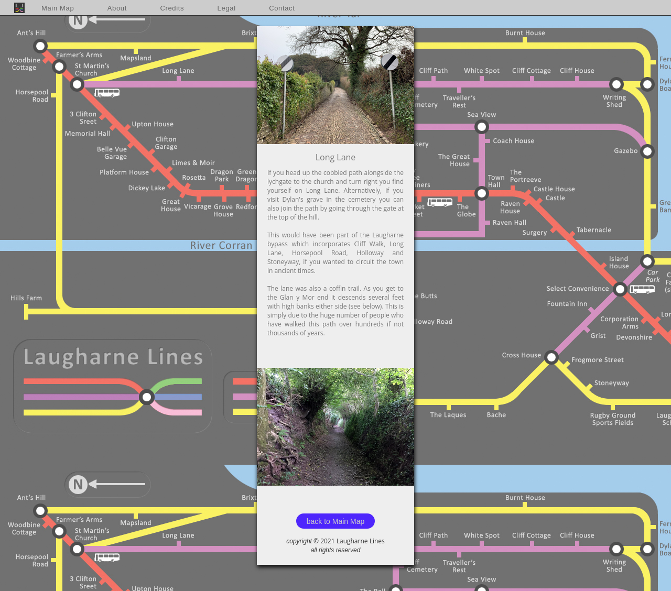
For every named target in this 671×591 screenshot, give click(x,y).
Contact (282, 8)
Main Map (57, 8)
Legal (227, 8)
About (117, 8)
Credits (172, 8)
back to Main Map (336, 521)
